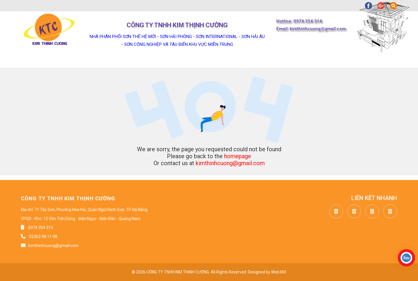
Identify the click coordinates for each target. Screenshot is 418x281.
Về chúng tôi (83, 60)
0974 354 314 (40, 227)
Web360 (278, 272)
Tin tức (174, 60)
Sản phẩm (132, 60)
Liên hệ (273, 60)
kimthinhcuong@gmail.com (230, 163)
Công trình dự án (224, 60)
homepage (237, 156)
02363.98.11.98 (42, 236)
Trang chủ (35, 60)
